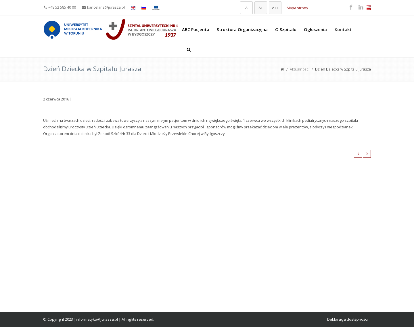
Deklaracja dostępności (347, 319)
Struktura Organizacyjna (242, 29)
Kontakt (343, 29)
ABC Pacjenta (195, 29)
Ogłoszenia (315, 29)
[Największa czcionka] (275, 7)
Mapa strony (297, 7)
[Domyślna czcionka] (246, 7)
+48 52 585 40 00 (60, 7)
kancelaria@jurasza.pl (103, 7)
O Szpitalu (285, 29)
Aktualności (299, 69)
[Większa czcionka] (260, 7)
